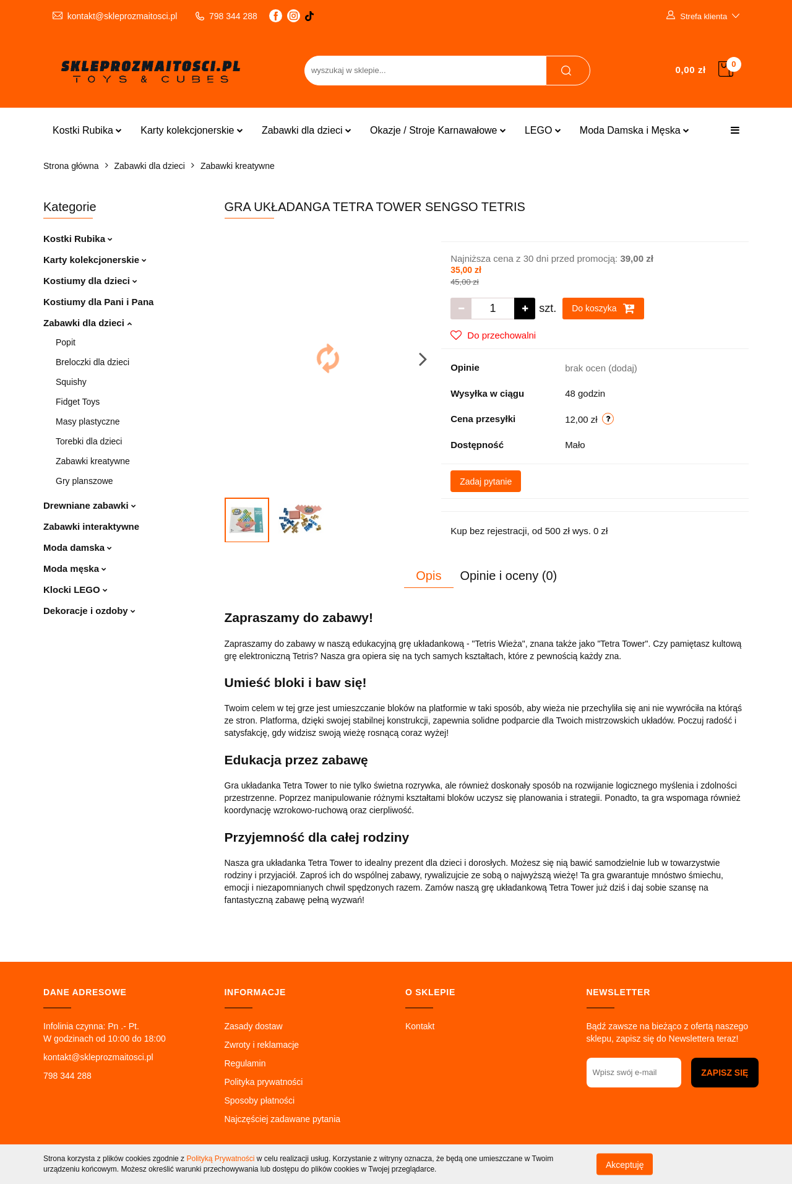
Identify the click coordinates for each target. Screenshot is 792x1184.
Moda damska (77, 547)
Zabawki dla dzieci (306, 130)
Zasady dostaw (254, 1026)
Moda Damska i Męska (634, 130)
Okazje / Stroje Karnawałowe (438, 130)
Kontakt (419, 1026)
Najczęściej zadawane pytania (283, 1119)
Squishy (71, 382)
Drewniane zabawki (89, 505)
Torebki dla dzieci (89, 441)
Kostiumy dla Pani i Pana (98, 301)
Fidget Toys (78, 402)
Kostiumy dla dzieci (90, 280)
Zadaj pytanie (486, 481)
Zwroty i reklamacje (262, 1045)
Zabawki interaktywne (91, 526)
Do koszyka (603, 308)
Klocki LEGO (75, 589)
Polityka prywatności (264, 1082)
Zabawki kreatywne (93, 461)
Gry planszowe (84, 481)
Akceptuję (625, 1164)
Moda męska (74, 568)
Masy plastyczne (87, 421)
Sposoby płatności (260, 1100)
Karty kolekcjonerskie (191, 130)
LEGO (543, 130)
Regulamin (245, 1063)
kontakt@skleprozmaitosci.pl (98, 1057)
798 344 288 (67, 1076)
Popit (65, 342)
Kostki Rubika (87, 130)
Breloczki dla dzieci (92, 362)
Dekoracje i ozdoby (89, 610)
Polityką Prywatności (220, 1158)
